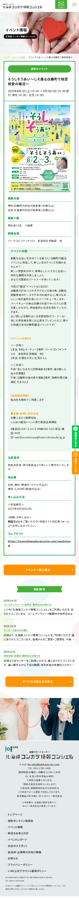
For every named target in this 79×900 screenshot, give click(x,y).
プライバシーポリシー (21, 868)
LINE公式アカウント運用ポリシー (28, 875)
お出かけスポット (18, 849)
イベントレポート (18, 843)
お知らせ (14, 862)
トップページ (16, 818)
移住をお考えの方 (19, 837)
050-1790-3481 (42, 772)
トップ (6, 57)
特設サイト (14, 521)
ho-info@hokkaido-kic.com (43, 768)
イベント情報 (19, 57)
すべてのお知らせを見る (38, 685)
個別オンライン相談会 (21, 824)
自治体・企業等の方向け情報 (25, 856)
